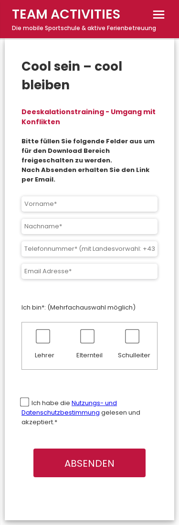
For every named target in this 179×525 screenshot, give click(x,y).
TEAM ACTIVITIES (66, 14)
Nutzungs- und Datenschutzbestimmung (69, 407)
